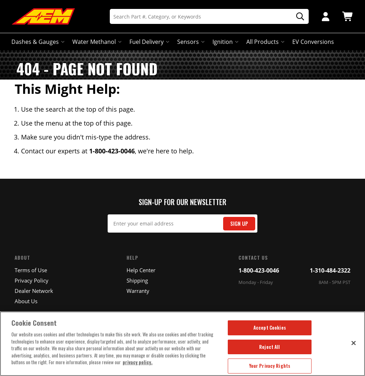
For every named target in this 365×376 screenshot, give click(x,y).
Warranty (138, 290)
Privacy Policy (31, 280)
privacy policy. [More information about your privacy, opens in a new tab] (138, 362)
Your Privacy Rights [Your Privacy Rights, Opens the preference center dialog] (269, 365)
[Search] (209, 16)
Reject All (269, 346)
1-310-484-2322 (330, 270)
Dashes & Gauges (37, 42)
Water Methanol (96, 42)
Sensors (190, 42)
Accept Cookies (269, 327)
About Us (26, 301)
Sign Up (239, 223)
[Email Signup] (183, 223)
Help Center (141, 270)
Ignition (224, 42)
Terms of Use (31, 270)
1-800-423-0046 (258, 270)
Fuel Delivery (148, 42)
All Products (264, 42)
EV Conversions (313, 42)
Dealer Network (34, 290)
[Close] (353, 343)
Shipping (137, 280)
